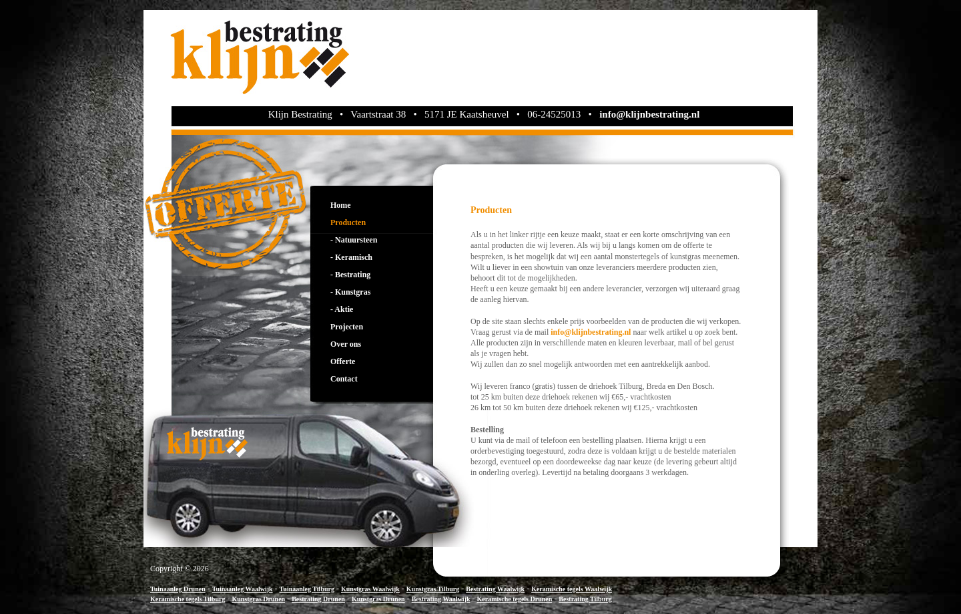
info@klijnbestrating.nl (649, 114)
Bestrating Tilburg (585, 599)
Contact (344, 378)
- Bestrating (350, 274)
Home (340, 205)
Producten (348, 222)
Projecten (346, 326)
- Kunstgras (350, 292)
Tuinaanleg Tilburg (307, 589)
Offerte (342, 361)
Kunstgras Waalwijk (370, 589)
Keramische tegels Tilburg (187, 599)
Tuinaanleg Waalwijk (242, 589)
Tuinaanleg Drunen (178, 589)
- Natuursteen (353, 240)
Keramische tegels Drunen (515, 599)
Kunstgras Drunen (258, 599)
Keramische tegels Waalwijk (571, 589)
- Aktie (341, 309)
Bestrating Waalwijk (495, 589)
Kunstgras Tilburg (432, 589)
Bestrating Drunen (318, 599)
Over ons (345, 344)
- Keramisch (351, 257)
